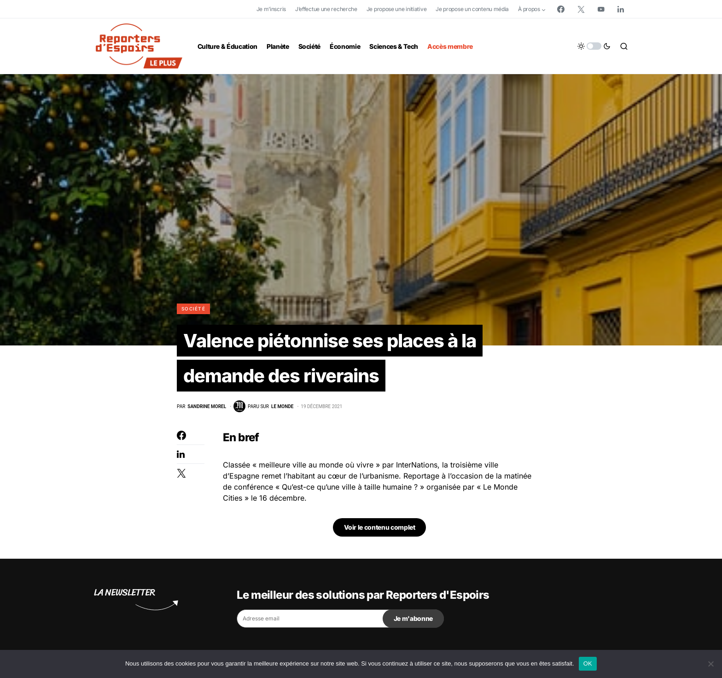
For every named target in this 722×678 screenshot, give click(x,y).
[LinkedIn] (620, 9)
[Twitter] (581, 9)
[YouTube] (601, 9)
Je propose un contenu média (472, 9)
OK (587, 663)
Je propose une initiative (397, 9)
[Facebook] (560, 9)
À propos (529, 9)
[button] (594, 46)
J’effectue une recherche (326, 9)
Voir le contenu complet (379, 528)
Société (193, 308)
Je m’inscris (271, 9)
